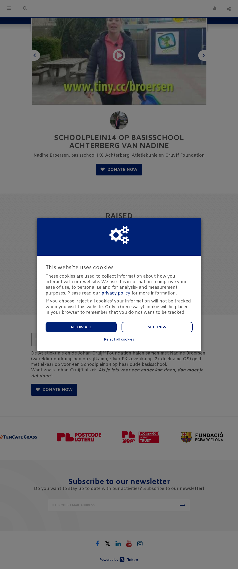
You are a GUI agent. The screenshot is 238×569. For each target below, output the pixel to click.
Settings (157, 327)
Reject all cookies (119, 339)
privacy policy (116, 293)
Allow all (81, 327)
